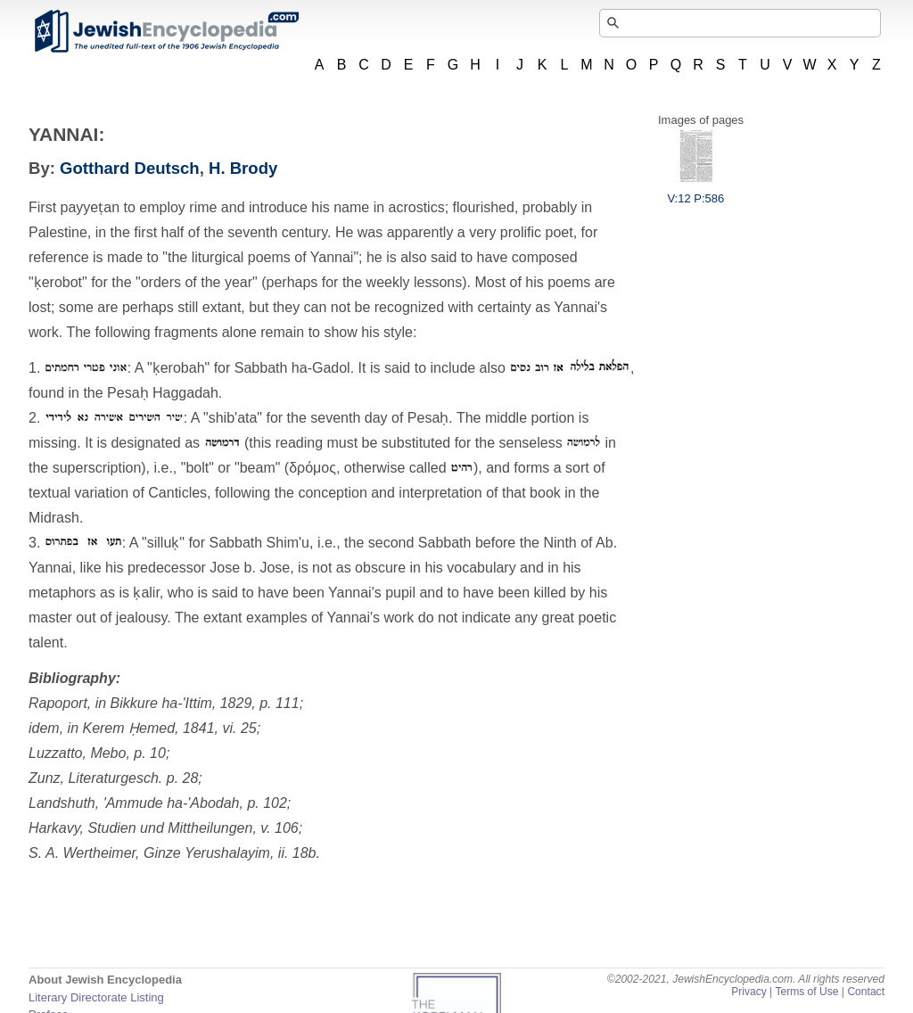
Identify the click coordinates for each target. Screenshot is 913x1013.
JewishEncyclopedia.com (166, 31)
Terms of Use (806, 991)
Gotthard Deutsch (130, 168)
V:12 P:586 (695, 191)
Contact (865, 991)
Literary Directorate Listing (96, 997)
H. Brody (243, 168)
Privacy (749, 991)
